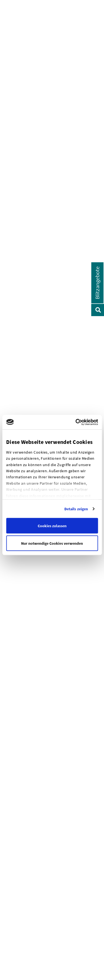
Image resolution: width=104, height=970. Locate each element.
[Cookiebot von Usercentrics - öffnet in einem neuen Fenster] (86, 422)
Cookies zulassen (52, 525)
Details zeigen (76, 508)
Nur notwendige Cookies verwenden (52, 543)
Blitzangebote (97, 282)
